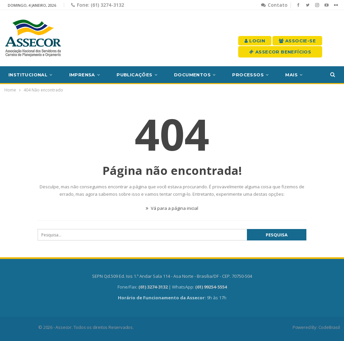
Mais (291, 74)
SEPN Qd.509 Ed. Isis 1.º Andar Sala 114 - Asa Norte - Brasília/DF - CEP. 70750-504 (172, 276)
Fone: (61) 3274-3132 (97, 5)
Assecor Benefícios (280, 51)
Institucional (27, 74)
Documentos (192, 74)
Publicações (134, 74)
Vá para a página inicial (172, 208)
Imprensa (82, 74)
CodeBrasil (329, 327)
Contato (274, 5)
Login (255, 40)
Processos (248, 74)
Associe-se (297, 40)
